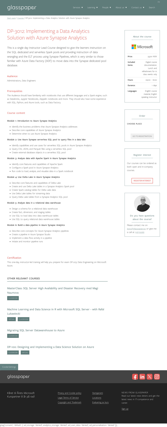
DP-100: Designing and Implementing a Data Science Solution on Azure (50, 347)
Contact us (136, 7)
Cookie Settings (9, 367)
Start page (11, 18)
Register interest (142, 181)
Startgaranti (97, 393)
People (105, 7)
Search (152, 7)
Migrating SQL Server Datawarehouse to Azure (36, 330)
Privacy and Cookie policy (69, 393)
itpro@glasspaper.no (136, 229)
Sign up (125, 409)
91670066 (139, 232)
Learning (91, 7)
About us (120, 7)
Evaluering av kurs (100, 402)
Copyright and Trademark (69, 402)
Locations (96, 398)
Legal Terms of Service (68, 398)
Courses (20, 18)
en (159, 2)
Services (76, 7)
